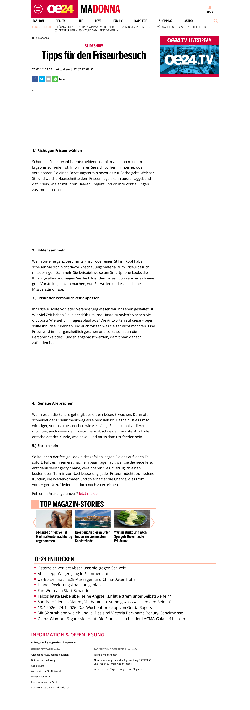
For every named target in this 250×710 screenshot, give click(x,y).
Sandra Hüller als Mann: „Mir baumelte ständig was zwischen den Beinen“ (102, 601)
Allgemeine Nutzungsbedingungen (50, 654)
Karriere (140, 21)
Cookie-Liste (38, 665)
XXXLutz (184, 27)
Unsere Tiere (199, 27)
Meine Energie (108, 27)
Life (80, 21)
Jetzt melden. (90, 493)
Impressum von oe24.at (44, 682)
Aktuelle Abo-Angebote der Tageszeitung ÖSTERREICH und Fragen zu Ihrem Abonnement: (123, 661)
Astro (188, 21)
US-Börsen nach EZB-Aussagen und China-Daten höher (85, 579)
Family (117, 21)
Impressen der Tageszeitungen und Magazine (118, 669)
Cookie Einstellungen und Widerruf (50, 687)
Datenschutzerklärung (43, 660)
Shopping (165, 21)
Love (98, 21)
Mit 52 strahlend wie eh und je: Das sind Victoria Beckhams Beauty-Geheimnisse (108, 613)
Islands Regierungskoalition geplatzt (68, 584)
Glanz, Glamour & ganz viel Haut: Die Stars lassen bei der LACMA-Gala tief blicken (109, 618)
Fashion (38, 21)
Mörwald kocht (167, 27)
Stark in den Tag (130, 27)
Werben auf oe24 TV (42, 676)
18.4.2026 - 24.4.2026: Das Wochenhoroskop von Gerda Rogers (93, 607)
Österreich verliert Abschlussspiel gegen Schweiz (80, 568)
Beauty (60, 21)
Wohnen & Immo (88, 27)
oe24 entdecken (54, 559)
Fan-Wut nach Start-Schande (61, 590)
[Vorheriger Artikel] (37, 522)
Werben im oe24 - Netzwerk (46, 671)
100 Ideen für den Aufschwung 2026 (75, 30)
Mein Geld (148, 27)
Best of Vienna (109, 30)
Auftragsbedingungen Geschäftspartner (53, 642)
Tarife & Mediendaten (105, 654)
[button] (37, 9)
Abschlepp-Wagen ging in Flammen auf (71, 573)
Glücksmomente (66, 27)
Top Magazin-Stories (72, 505)
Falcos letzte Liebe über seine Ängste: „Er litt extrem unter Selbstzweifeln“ (102, 596)
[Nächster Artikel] (150, 522)
